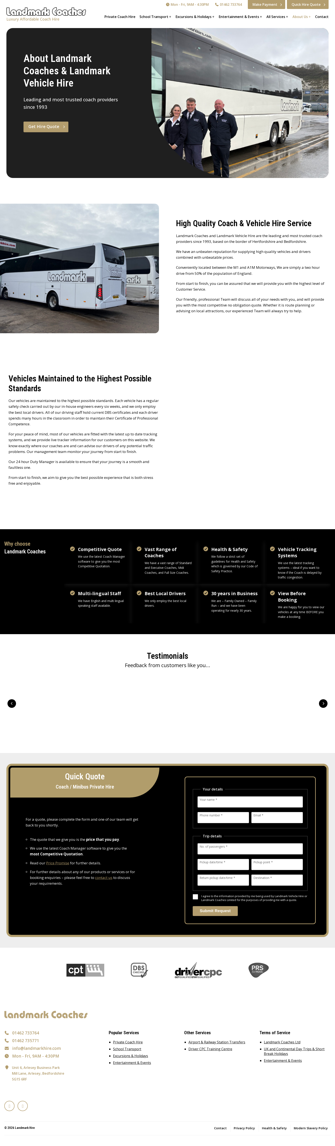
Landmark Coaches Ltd (282, 1042)
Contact (322, 16)
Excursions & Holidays (194, 16)
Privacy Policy (244, 1128)
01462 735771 (25, 1040)
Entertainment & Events (239, 16)
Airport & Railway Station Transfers (216, 1042)
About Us (300, 16)
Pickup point (263, 862)
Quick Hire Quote (306, 4)
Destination (262, 878)
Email (258, 815)
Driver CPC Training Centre (210, 1049)
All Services (275, 16)
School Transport (154, 16)
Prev (11, 703)
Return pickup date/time (217, 878)
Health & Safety (274, 1128)
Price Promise (57, 863)
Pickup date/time (212, 862)
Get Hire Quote (43, 127)
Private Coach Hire (119, 16)
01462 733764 (228, 4)
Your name (208, 800)
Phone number (211, 815)
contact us (103, 877)
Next (323, 703)
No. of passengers (214, 846)
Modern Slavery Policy (311, 1128)
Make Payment (265, 4)
